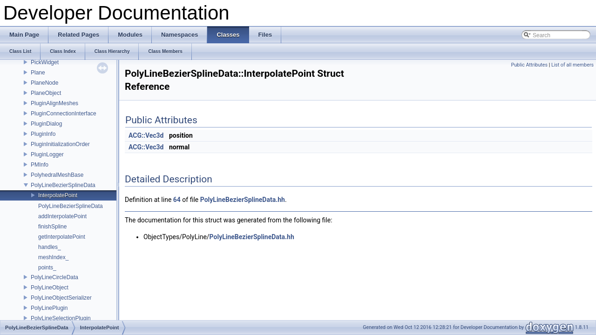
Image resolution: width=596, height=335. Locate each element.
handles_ (49, 247)
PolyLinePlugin (49, 308)
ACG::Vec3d (146, 135)
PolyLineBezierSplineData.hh (242, 199)
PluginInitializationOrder (60, 144)
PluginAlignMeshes (54, 103)
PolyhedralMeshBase (57, 175)
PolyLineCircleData (54, 277)
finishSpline (52, 226)
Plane (38, 72)
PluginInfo (43, 134)
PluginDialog (46, 124)
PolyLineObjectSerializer (61, 298)
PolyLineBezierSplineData (63, 185)
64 (177, 199)
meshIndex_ (53, 257)
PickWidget (45, 62)
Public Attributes (529, 65)
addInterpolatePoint (62, 216)
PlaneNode (44, 83)
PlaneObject (46, 93)
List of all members (572, 65)
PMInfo (39, 164)
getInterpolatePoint (61, 237)
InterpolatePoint (57, 195)
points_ (47, 267)
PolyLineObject (49, 287)
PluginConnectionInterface (63, 113)
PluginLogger (47, 154)
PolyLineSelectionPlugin (61, 318)
